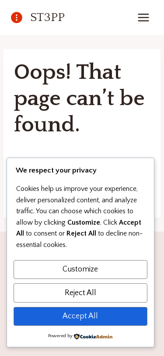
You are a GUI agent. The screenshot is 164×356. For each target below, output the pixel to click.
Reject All (80, 293)
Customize (80, 269)
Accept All (80, 316)
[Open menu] (143, 17)
